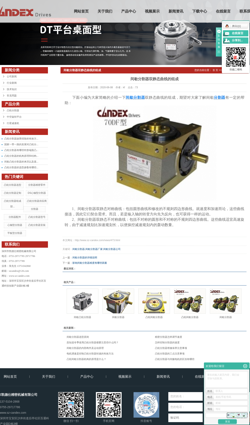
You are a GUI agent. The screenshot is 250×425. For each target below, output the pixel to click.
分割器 (34, 209)
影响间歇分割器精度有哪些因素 (89, 262)
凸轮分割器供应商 (37, 201)
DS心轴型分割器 (37, 193)
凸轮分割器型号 (36, 217)
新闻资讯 (176, 11)
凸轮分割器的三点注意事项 (170, 353)
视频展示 (152, 11)
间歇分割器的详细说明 (84, 257)
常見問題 (12, 95)
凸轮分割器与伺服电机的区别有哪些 (174, 359)
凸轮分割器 (13, 110)
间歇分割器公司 (112, 249)
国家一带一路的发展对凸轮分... (21, 144)
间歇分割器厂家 (94, 249)
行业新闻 (12, 82)
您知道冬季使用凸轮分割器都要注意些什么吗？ (93, 342)
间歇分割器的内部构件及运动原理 (85, 348)
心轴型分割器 (14, 225)
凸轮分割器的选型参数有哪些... (21, 167)
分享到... (237, 40)
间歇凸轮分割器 (82, 317)
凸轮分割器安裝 (36, 225)
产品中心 (128, 11)
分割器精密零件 (36, 184)
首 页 (215, 70)
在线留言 (223, 11)
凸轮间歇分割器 (154, 317)
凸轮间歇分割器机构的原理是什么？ (86, 359)
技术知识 (12, 89)
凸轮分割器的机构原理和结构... (21, 155)
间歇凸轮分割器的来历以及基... (21, 161)
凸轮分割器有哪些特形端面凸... (21, 150)
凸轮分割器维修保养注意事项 (171, 348)
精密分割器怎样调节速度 (168, 337)
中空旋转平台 (14, 116)
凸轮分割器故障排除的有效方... (21, 138)
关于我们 (105, 11)
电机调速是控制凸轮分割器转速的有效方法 (90, 353)
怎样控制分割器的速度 (167, 342)
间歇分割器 (78, 249)
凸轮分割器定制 (12, 193)
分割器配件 (15, 217)
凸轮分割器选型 (12, 184)
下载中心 (199, 11)
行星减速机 (13, 123)
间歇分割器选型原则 (78, 337)
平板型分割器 (14, 233)
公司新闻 (12, 76)
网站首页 (81, 11)
